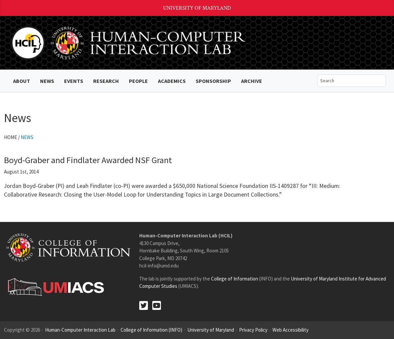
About (21, 81)
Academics (172, 81)
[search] (347, 81)
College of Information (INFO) (151, 330)
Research (106, 81)
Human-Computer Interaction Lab (80, 330)
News (47, 81)
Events (73, 81)
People (138, 81)
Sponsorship (213, 81)
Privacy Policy (253, 330)
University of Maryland (197, 8)
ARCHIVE (251, 81)
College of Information (234, 278)
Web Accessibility (290, 330)
